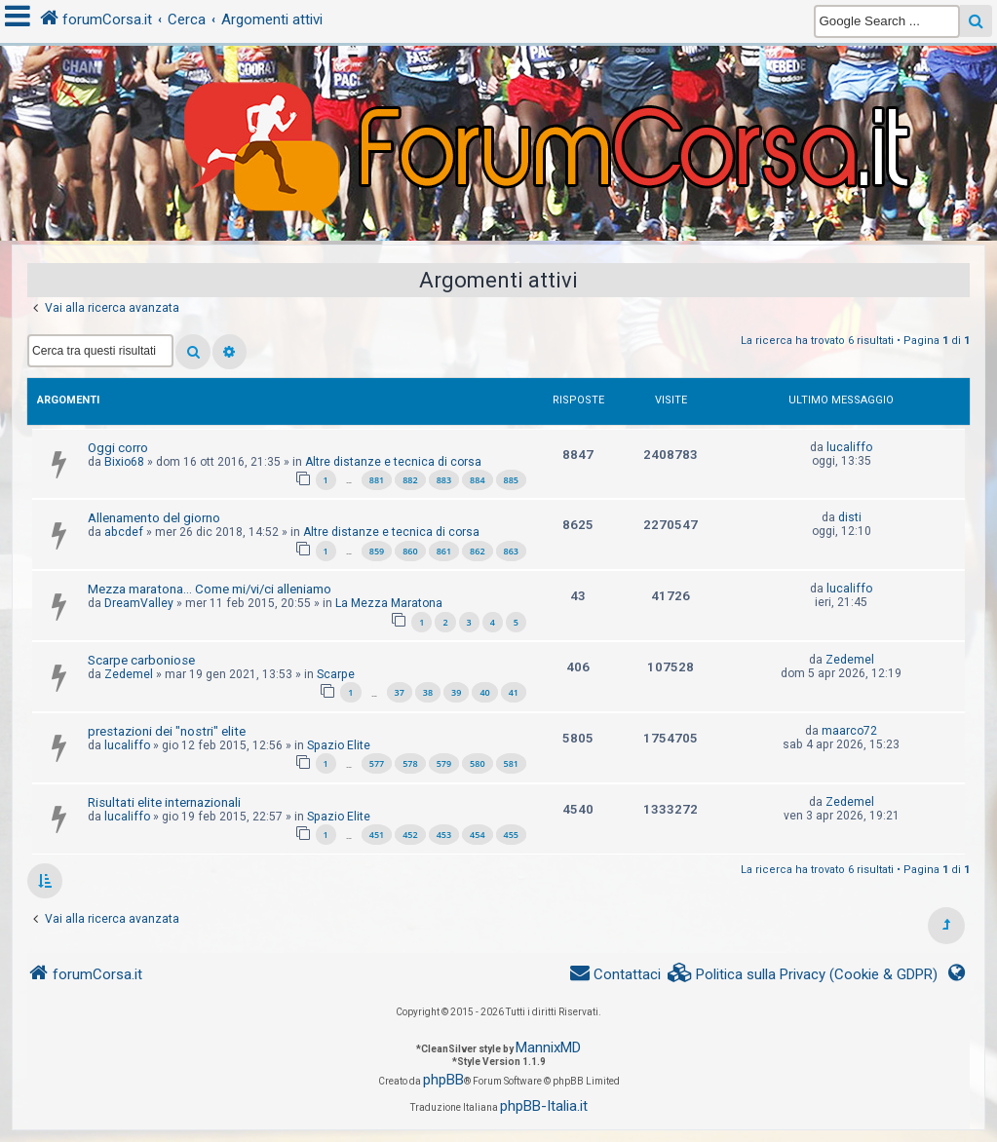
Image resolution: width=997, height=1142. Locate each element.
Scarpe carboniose (141, 660)
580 (477, 763)
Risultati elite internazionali (164, 802)
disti (850, 517)
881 (376, 480)
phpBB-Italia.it (544, 1106)
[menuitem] (803, 975)
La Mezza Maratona (388, 603)
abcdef (123, 532)
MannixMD (548, 1047)
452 (410, 834)
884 (477, 480)
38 (428, 692)
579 (444, 763)
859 (376, 551)
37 (399, 692)
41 (513, 692)
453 (444, 834)
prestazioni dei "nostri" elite (167, 731)
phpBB (443, 1079)
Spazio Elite (338, 745)
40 (484, 692)
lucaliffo (849, 447)
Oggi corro (118, 447)
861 (444, 551)
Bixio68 (124, 462)
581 (511, 763)
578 (410, 763)
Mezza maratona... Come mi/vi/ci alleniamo (209, 589)
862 (477, 551)
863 (511, 551)
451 (376, 834)
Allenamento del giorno (154, 518)
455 (511, 834)
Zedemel (128, 674)
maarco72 (849, 731)
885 (511, 480)
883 (444, 480)
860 (410, 551)
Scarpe (336, 674)
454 (477, 834)
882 (410, 480)
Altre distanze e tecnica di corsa (393, 462)
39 (456, 692)
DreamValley (138, 603)
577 (376, 763)
